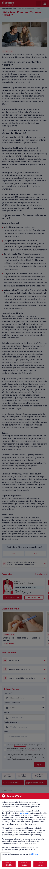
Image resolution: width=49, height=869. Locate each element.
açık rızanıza (25, 813)
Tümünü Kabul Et (8, 864)
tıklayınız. (35, 854)
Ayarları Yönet (40, 864)
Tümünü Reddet (24, 864)
